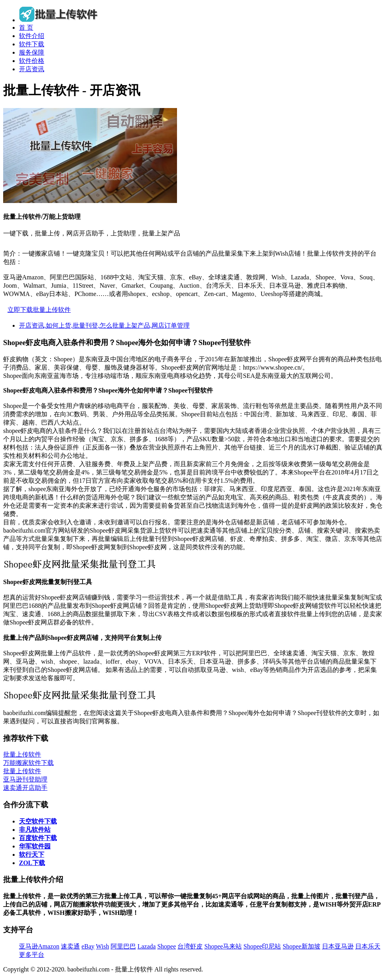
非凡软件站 (35, 829)
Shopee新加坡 (301, 946)
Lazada (146, 946)
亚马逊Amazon (39, 946)
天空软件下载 (38, 821)
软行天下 (31, 854)
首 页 (26, 27)
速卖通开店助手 (25, 787)
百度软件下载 (38, 838)
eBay (87, 946)
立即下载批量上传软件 (39, 309)
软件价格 (31, 60)
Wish (102, 946)
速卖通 (70, 946)
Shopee (166, 946)
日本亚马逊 (338, 946)
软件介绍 (31, 35)
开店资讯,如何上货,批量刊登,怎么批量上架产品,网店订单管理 (104, 325)
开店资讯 (31, 69)
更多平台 (31, 954)
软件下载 (31, 44)
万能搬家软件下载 (28, 762)
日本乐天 (367, 946)
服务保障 (31, 52)
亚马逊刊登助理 (25, 779)
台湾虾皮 (190, 946)
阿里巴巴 (123, 946)
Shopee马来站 (223, 946)
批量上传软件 (22, 754)
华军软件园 (35, 846)
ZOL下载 (32, 862)
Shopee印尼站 (262, 946)
